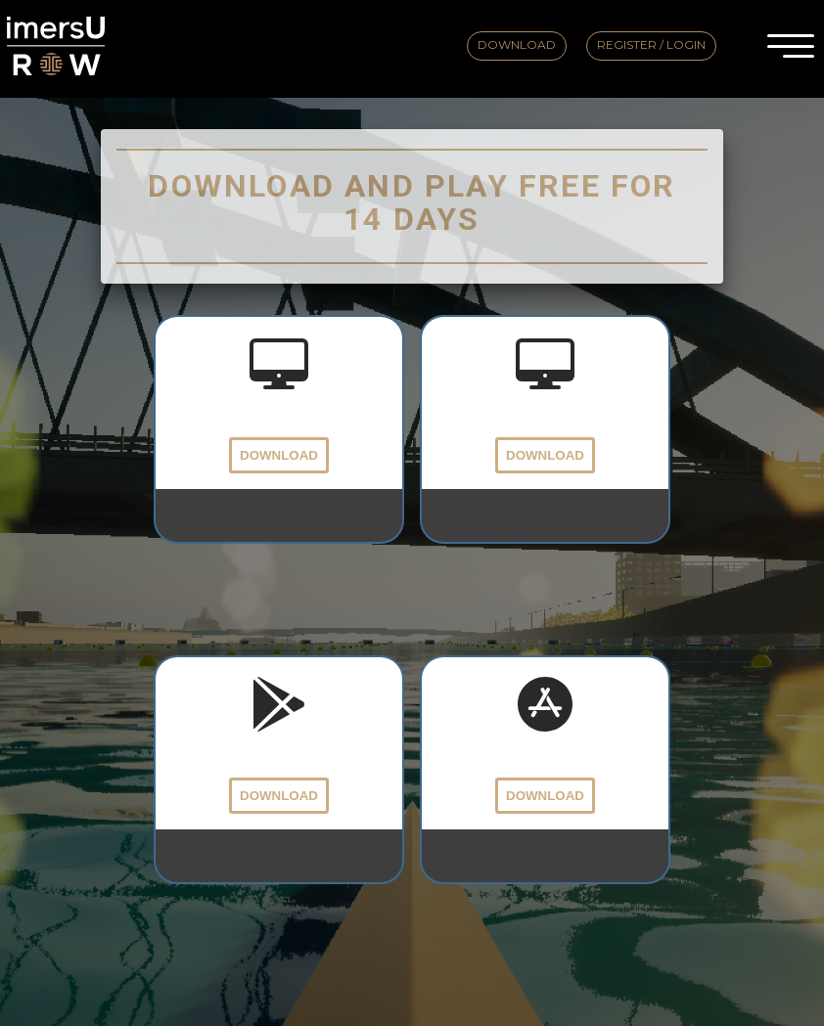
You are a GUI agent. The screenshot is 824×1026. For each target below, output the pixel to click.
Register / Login (651, 44)
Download (517, 44)
